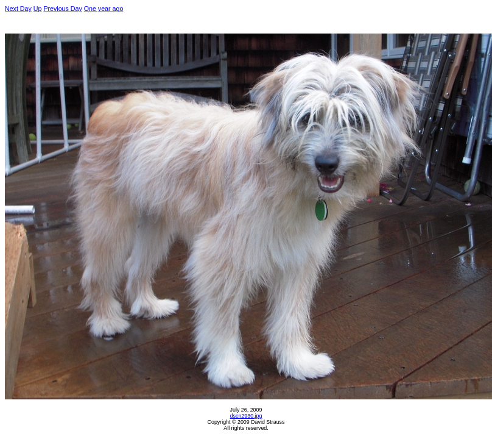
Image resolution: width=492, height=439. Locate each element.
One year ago (104, 8)
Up (37, 8)
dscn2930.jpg (246, 416)
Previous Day (62, 8)
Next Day (18, 8)
